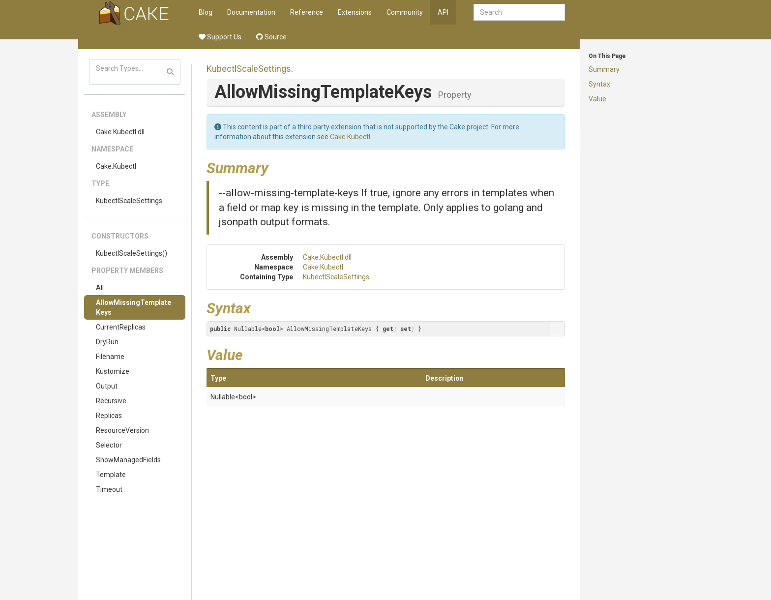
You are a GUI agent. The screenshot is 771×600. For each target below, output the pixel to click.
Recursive (111, 401)
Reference (306, 12)
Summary (604, 69)
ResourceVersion (122, 430)
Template (111, 475)
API (443, 12)
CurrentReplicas (121, 327)
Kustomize (112, 371)
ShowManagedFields (128, 460)
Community (404, 12)
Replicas (109, 416)
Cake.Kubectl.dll (120, 132)
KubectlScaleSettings (129, 201)
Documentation (251, 12)
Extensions (355, 12)
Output (107, 386)
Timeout (109, 489)
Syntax (599, 84)
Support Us (220, 37)
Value (597, 99)
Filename (110, 356)
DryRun (107, 342)
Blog (205, 12)
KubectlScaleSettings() (131, 253)
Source (271, 37)
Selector (109, 445)
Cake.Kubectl (116, 166)
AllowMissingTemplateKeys (133, 307)
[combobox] (519, 12)
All (100, 288)
